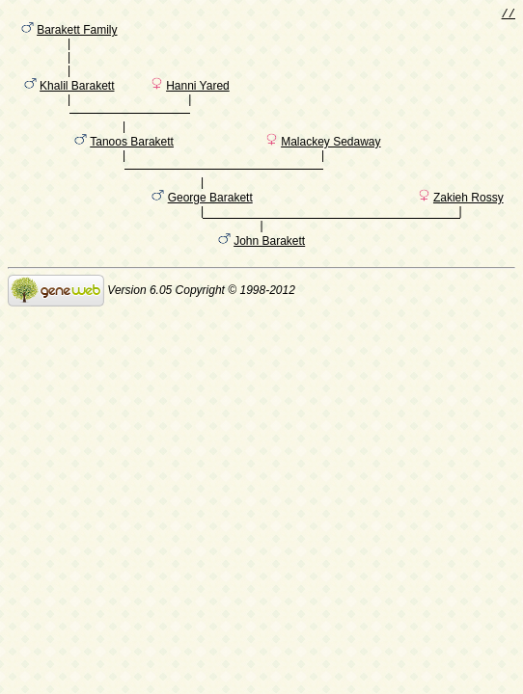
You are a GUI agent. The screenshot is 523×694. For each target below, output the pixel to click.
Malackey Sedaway (330, 165)
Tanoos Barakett (132, 165)
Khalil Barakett (77, 99)
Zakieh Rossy (468, 230)
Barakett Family (77, 33)
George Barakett (210, 230)
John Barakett (269, 276)
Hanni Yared (198, 99)
